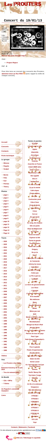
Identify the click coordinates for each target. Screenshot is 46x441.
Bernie (6, 175)
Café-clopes (35, 190)
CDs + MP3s (8, 381)
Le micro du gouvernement (34, 285)
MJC (34, 314)
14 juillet (35, 143)
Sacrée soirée (35, 353)
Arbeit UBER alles (34, 167)
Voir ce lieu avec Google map (14, 56)
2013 (5, 280)
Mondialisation (34, 322)
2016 (5, 271)
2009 (5, 291)
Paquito (6, 166)
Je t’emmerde (35, 261)
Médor (35, 308)
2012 (5, 282)
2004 (5, 306)
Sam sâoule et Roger (34, 356)
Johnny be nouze (35, 264)
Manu (35, 302)
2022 (5, 253)
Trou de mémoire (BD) (11, 372)
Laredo (34, 282)
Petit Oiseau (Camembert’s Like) (34, 340)
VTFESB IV (35, 405)
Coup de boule (35, 205)
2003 (5, 309)
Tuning (34, 381)
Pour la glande (35, 347)
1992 (5, 341)
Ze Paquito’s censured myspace (10, 390)
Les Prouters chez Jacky (12, 363)
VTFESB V (34, 407)
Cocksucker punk (34, 199)
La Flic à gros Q (34, 276)
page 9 (6, 218)
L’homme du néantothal (34, 293)
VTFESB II (34, 399)
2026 (5, 241)
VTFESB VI (35, 410)
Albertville (34, 152)
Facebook (31, 427)
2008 (5, 294)
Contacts (4, 151)
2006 (5, 300)
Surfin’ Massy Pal (35, 372)
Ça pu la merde (34, 187)
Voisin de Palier (34, 393)
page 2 (6, 198)
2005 (5, 303)
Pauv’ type (35, 336)
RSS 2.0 (18, 438)
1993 (5, 338)
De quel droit (34, 217)
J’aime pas (35, 273)
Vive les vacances (34, 390)
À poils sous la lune (35, 146)
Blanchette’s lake (35, 173)
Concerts (5, 146)
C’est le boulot (35, 184)
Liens (3, 395)
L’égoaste (34, 290)
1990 (5, 347)
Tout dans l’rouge (34, 375)
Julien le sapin (35, 270)
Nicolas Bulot (34, 328)
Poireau (6, 184)
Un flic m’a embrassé (34, 384)
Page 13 (6, 230)
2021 (5, 256)
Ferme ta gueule (34, 240)
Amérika (35, 161)
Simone (34, 369)
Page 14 (6, 233)
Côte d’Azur (35, 202)
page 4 (6, 204)
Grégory (35, 249)
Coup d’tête (35, 208)
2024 (5, 247)
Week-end (34, 416)
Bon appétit (35, 176)
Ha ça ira (35, 252)
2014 (5, 277)
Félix (5, 178)
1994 (5, 335)
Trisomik (35, 378)
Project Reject (12, 63)
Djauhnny (34, 220)
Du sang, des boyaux (34, 223)
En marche (35, 232)
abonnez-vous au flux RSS (13, 74)
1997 (5, 327)
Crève (35, 211)
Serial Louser (34, 362)
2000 (5, 318)
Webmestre (23, 427)
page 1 (6, 195)
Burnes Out (35, 182)
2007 (5, 297)
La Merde (34, 279)
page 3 (6, 201)
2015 (5, 274)
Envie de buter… (35, 235)
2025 (5, 244)
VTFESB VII (35, 413)
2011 (5, 285)
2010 (5, 288)
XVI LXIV (35, 419)
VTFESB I (34, 396)
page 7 (6, 212)
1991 (5, 344)
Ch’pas (34, 196)
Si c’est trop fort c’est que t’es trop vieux (35, 365)
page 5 (6, 207)
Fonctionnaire (35, 243)
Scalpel (6, 169)
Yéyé (35, 422)
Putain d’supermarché (35, 350)
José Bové (35, 267)
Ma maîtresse (34, 299)
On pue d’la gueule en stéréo (35, 330)
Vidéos (4, 356)
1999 (5, 321)
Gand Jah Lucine (35, 246)
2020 (5, 259)
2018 (5, 265)
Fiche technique (7, 156)
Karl (5, 181)
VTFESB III (35, 402)
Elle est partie (35, 226)
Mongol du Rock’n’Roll (35, 325)
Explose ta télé (34, 237)
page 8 (6, 215)
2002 (5, 312)
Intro (34, 255)
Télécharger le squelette (31, 438)
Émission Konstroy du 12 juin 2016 (11, 368)
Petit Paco (34, 344)
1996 (5, 330)
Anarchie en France (35, 164)
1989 (5, 350)
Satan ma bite (35, 359)
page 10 (6, 221)
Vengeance (35, 387)
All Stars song (35, 158)
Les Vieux (34, 288)
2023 (5, 250)
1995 (5, 333)
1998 (5, 324)
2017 (5, 268)
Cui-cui (34, 214)
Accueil (4, 142)
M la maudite (34, 296)
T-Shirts (6, 383)
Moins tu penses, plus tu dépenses (35, 318)
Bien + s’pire (34, 170)
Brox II (34, 179)
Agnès (35, 149)
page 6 (6, 210)
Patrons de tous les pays (35, 333)
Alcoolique (35, 155)
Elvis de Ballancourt (35, 229)
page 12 (6, 227)
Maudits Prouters (35, 305)
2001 (5, 315)
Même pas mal (35, 311)
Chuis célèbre (35, 193)
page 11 (6, 224)
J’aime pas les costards (34, 258)
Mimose (6, 163)
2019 (5, 262)
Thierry (6, 187)
